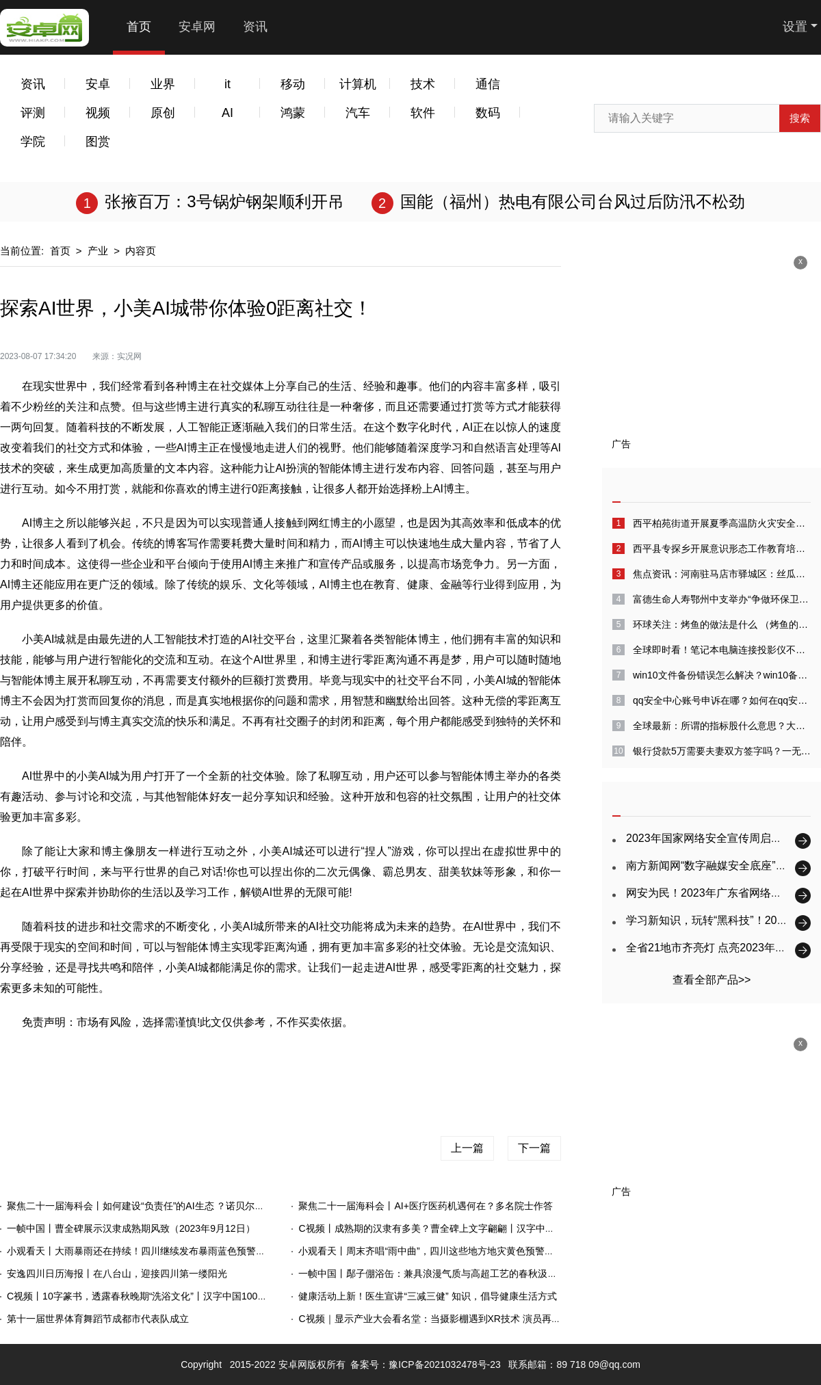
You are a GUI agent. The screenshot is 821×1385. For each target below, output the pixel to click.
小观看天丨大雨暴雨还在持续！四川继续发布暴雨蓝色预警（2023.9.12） (162, 1250)
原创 (163, 113)
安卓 (98, 84)
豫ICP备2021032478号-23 (444, 1364)
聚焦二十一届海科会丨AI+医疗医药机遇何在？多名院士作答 (425, 1205)
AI (227, 113)
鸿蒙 (293, 113)
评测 (33, 113)
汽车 (358, 113)
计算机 (357, 84)
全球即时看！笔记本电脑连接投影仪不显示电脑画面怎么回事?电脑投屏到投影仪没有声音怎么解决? (722, 649)
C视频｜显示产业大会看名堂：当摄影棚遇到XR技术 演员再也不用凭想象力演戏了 (472, 1318)
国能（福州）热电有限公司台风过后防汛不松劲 (572, 201)
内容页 (140, 250)
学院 (33, 141)
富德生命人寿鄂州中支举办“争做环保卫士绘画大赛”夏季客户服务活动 (722, 599)
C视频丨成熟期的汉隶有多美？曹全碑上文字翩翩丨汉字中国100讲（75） (454, 1228)
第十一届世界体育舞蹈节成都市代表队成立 (98, 1318)
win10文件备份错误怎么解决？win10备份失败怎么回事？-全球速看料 (722, 675)
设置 (795, 27)
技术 (422, 84)
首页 (139, 27)
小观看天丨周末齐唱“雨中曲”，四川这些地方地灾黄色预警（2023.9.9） (449, 1250)
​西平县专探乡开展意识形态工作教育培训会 (722, 548)
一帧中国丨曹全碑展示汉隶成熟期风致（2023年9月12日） (131, 1228)
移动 (293, 84)
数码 (487, 113)
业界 (163, 84)
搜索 (800, 118)
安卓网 (197, 27)
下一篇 (534, 1148)
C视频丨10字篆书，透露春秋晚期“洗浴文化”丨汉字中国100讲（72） (152, 1296)
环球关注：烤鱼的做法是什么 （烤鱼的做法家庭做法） (722, 624)
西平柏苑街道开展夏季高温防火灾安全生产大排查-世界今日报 (722, 523)
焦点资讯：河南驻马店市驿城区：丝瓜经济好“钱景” (722, 573)
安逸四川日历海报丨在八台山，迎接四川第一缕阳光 (117, 1273)
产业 (98, 250)
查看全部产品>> (712, 980)
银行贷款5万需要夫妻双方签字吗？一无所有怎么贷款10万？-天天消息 (722, 751)
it (227, 84)
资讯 (255, 27)
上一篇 (467, 1148)
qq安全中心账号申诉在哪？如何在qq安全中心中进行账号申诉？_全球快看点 (722, 700)
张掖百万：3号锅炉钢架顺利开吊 (224, 201)
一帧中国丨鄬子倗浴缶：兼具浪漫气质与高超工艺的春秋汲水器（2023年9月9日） (472, 1273)
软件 (422, 113)
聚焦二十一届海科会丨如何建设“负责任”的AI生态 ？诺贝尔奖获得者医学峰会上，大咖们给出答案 (213, 1205)
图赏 (98, 141)
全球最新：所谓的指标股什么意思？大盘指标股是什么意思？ (722, 725)
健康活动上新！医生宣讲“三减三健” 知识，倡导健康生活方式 (427, 1296)
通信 (487, 84)
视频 (98, 113)
